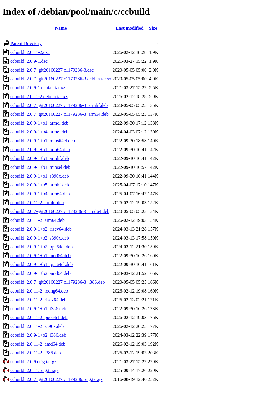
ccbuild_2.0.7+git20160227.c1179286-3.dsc (52, 69)
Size (153, 28)
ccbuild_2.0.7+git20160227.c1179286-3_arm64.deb (59, 114)
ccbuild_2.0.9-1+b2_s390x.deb (39, 237)
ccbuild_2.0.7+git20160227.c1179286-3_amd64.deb (59, 211)
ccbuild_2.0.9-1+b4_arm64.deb (40, 193)
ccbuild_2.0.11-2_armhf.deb (37, 202)
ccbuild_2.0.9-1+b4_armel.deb (39, 131)
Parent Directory (26, 43)
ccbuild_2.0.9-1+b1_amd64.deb (40, 255)
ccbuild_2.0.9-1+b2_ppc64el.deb (41, 246)
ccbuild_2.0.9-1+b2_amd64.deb (40, 273)
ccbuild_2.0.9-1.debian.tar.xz (37, 87)
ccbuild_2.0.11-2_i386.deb (35, 352)
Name (61, 28)
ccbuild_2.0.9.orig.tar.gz (33, 361)
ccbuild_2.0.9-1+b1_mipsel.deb (40, 167)
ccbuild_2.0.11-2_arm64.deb (37, 220)
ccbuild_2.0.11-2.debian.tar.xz (39, 96)
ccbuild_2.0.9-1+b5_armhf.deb (39, 184)
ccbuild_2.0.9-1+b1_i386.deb (38, 308)
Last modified (130, 28)
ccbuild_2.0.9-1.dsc (29, 61)
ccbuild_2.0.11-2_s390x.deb (37, 326)
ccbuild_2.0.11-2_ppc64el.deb (39, 317)
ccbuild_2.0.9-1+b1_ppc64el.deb (41, 264)
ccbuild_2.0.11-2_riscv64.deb (38, 299)
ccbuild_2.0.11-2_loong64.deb (39, 290)
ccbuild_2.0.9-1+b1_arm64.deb (40, 149)
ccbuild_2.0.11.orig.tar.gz (34, 370)
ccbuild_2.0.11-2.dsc (30, 52)
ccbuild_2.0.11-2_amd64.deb (37, 343)
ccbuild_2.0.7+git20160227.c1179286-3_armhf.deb (59, 105)
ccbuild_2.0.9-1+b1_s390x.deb (39, 176)
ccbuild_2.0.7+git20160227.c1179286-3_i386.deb (57, 282)
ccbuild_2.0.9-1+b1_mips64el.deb (42, 140)
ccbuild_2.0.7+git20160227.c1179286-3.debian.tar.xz (61, 78)
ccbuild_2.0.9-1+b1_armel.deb (39, 123)
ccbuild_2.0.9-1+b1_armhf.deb (39, 158)
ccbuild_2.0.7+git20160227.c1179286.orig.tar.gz (56, 379)
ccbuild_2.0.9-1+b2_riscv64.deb (41, 229)
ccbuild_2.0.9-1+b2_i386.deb (38, 335)
